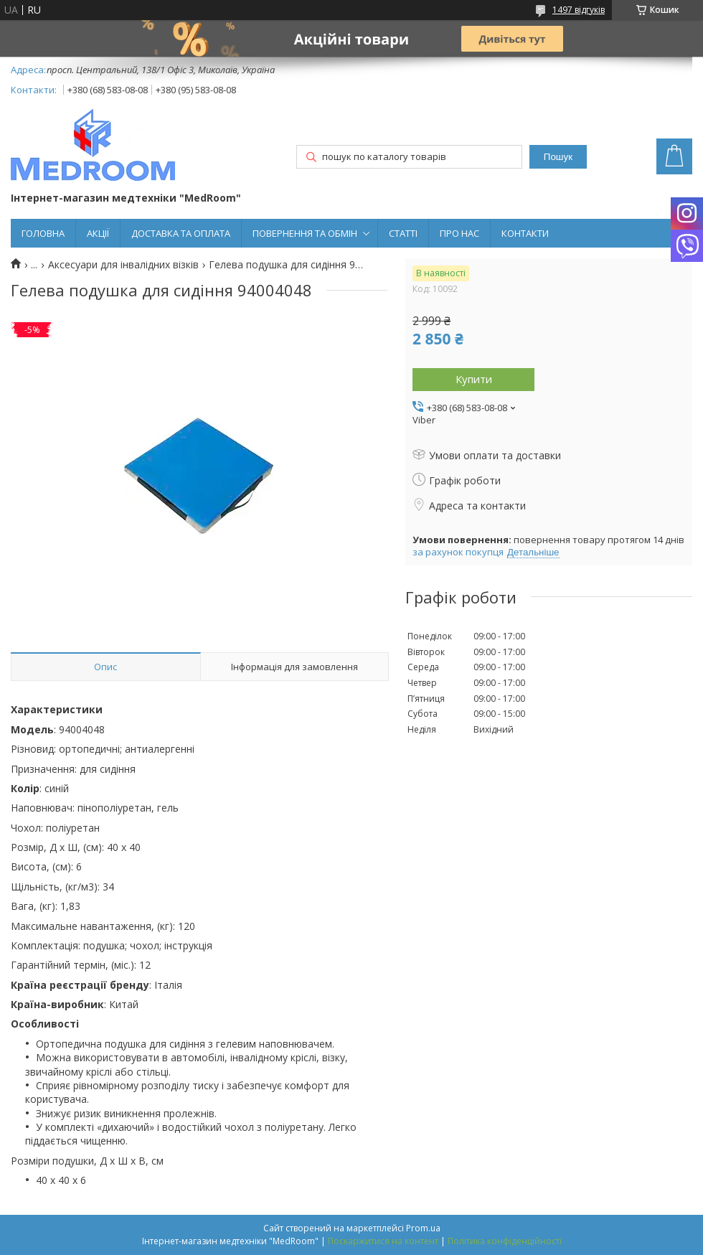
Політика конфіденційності (505, 1241)
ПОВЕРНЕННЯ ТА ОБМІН (305, 233)
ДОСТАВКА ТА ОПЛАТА (180, 233)
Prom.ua (423, 1228)
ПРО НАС (459, 233)
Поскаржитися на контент (383, 1241)
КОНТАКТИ (525, 233)
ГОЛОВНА (43, 233)
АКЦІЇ (98, 233)
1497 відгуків (578, 10)
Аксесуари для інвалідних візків (123, 264)
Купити (474, 379)
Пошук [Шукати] (558, 156)
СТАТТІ (403, 233)
